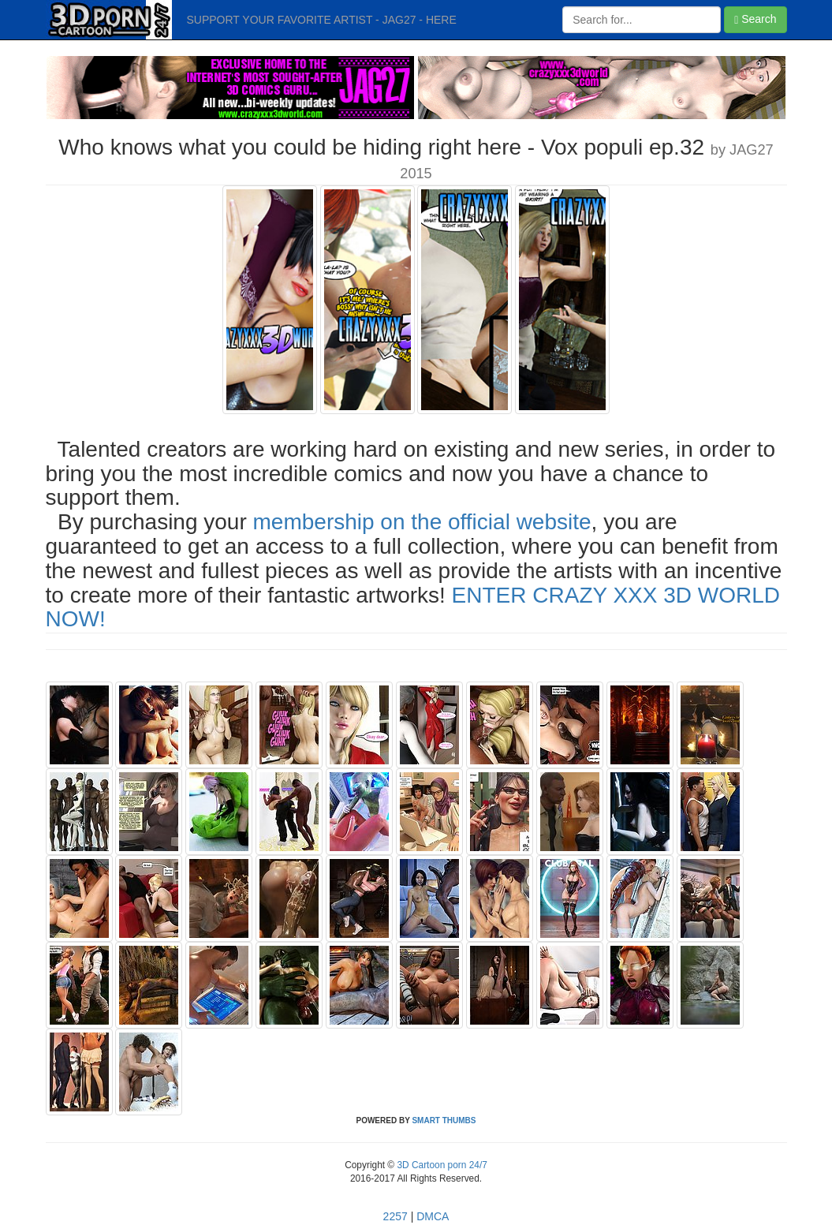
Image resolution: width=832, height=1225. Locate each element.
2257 (395, 1216)
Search (755, 19)
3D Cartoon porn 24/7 (440, 1165)
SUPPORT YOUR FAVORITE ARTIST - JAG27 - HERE (322, 19)
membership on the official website (422, 522)
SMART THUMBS (444, 1120)
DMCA (432, 1216)
